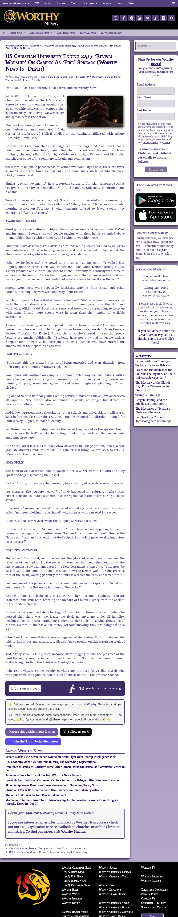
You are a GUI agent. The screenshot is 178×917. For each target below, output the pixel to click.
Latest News (19, 32)
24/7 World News (42, 32)
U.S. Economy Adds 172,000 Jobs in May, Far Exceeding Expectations (50, 762)
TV (37, 3)
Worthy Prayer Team (112, 894)
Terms (166, 142)
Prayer (107, 3)
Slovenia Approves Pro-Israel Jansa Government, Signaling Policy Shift (51, 785)
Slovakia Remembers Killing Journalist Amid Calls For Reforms (47, 848)
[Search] (171, 18)
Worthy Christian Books (114, 907)
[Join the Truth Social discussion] (33, 741)
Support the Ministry (154, 907)
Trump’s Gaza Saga (147, 395)
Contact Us (148, 898)
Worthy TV (143, 356)
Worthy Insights (72, 898)
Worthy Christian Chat (113, 876)
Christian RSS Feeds (153, 903)
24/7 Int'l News (74, 872)
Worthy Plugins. (73, 832)
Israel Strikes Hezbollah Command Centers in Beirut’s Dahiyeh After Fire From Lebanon (62, 780)
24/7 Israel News (66, 32)
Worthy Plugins (151, 880)
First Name (144, 97)
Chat (74, 3)
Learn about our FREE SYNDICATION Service (79, 77)
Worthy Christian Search (114, 903)
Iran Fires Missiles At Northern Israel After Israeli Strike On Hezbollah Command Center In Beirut (65, 768)
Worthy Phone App (152, 876)
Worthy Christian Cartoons (116, 912)
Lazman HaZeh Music (75, 912)
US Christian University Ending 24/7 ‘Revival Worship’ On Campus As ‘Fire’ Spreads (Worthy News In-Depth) (61, 62)
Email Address (146, 84)
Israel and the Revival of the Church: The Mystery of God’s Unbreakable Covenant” (155, 373)
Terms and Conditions (154, 889)
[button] (173, 3)
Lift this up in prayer (25, 688)
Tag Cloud (48, 77)
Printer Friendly (31, 80)
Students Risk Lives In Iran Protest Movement (35, 795)
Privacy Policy (150, 142)
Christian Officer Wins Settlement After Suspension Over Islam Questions (53, 790)
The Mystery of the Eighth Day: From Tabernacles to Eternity (152, 386)
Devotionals (89, 3)
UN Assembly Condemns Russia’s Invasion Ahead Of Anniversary (48, 852)
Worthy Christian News (76, 867)
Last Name (144, 110)
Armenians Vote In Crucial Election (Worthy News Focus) (42, 775)
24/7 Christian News (111, 32)
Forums (60, 3)
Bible (119, 3)
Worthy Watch (71, 894)
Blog (131, 3)
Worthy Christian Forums (115, 872)
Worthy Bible (107, 885)
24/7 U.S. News (88, 32)
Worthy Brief (70, 889)
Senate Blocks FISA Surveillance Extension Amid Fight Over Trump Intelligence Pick (60, 757)
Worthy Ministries (18, 3)
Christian (14, 845)
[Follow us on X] (76, 732)
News (47, 3)
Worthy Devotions (110, 889)
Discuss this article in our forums (32, 732)
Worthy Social (108, 867)
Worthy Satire (71, 903)
